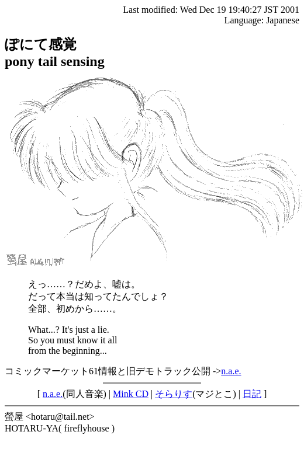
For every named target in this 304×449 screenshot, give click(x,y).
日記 (252, 394)
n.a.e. (231, 371)
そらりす (173, 394)
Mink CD (130, 394)
